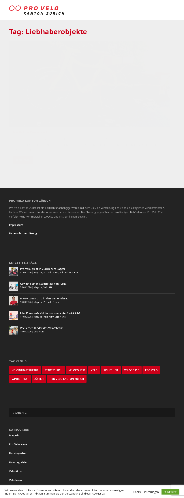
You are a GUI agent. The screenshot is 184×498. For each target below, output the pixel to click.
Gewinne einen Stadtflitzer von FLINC (43, 246)
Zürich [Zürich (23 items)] (39, 341)
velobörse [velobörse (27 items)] (131, 333)
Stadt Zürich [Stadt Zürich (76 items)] (54, 333)
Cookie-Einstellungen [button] (146, 491)
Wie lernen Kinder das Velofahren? (41, 290)
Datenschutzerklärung (23, 196)
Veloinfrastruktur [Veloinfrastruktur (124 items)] (25, 333)
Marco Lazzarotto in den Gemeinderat (44, 261)
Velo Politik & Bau (69, 235)
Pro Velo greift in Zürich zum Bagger (42, 231)
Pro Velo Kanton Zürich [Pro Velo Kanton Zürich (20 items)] (67, 341)
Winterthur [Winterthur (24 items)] (20, 341)
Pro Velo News (51, 235)
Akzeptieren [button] (170, 491)
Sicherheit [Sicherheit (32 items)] (111, 333)
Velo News (33, 86)
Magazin (19, 86)
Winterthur (16, 470)
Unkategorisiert (19, 425)
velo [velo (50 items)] (94, 333)
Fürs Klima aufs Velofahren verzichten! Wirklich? (50, 276)
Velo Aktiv (49, 250)
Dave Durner (26, 81)
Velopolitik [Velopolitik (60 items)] (77, 333)
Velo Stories (16, 461)
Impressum (16, 187)
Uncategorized (18, 416)
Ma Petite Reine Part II (32, 75)
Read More (22, 127)
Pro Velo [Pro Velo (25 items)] (151, 333)
